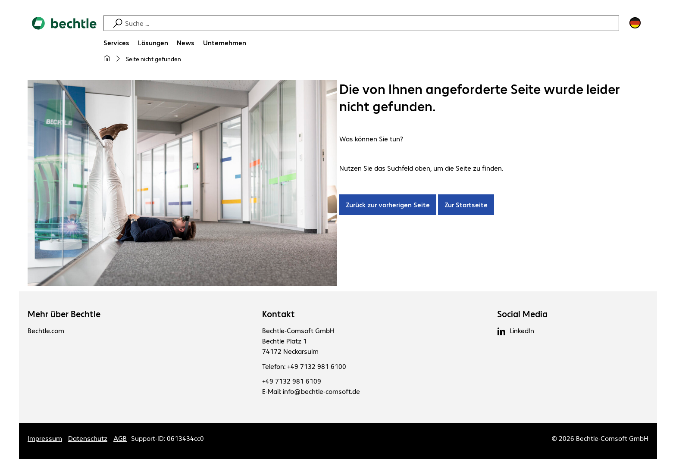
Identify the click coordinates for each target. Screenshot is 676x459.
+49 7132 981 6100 (316, 366)
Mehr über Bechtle (64, 314)
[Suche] (371, 23)
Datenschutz (87, 438)
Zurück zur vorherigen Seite (388, 204)
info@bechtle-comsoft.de (321, 391)
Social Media (522, 314)
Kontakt (278, 314)
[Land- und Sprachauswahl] (635, 22)
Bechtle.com (46, 330)
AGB (120, 438)
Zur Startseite (466, 204)
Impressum (45, 438)
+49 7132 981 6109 (291, 380)
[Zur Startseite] (64, 43)
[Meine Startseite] (106, 58)
